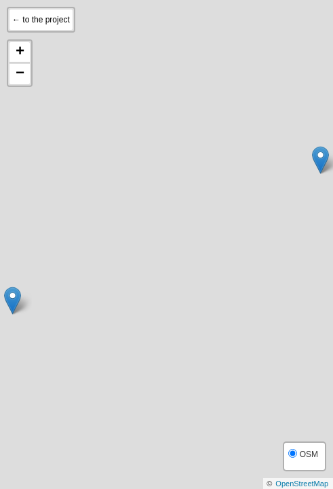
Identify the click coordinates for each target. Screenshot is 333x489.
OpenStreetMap (301, 483)
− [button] (20, 74)
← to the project (41, 19)
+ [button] (20, 52)
